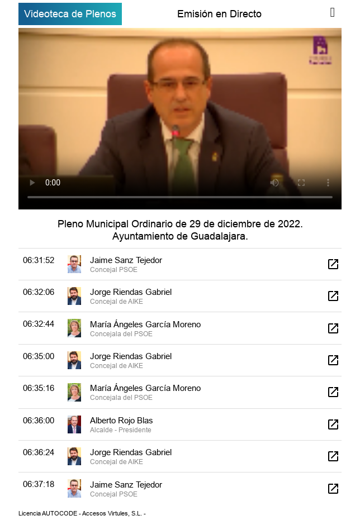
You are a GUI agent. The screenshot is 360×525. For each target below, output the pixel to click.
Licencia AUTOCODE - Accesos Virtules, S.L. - (82, 513)
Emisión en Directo (219, 14)
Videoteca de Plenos (70, 14)
